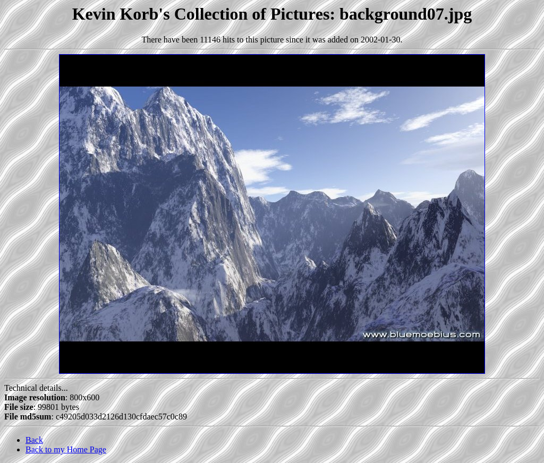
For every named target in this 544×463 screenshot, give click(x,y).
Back (34, 439)
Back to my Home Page (66, 449)
